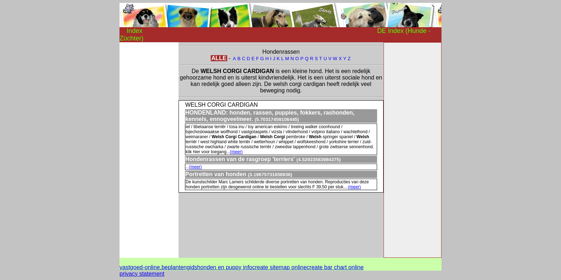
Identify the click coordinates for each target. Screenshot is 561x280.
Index (134, 30)
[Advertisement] (148, 149)
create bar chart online (335, 267)
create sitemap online (279, 267)
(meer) (236, 151)
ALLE (218, 58)
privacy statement (141, 274)
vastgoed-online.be (143, 267)
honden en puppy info (224, 267)
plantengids (182, 267)
